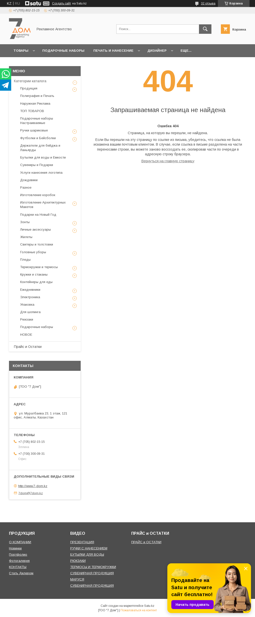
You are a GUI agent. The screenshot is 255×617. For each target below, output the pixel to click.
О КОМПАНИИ (20, 542)
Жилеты (26, 237)
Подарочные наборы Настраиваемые (36, 121)
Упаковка (27, 304)
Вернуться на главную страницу (167, 161)
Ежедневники (30, 289)
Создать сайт (61, 3)
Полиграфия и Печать (37, 96)
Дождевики (29, 180)
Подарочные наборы (63, 50)
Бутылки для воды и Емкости (43, 157)
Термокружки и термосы (39, 267)
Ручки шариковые (34, 130)
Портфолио (18, 554)
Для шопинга (30, 312)
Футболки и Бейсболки (38, 138)
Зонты (25, 222)
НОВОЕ (26, 334)
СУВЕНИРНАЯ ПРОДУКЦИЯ (92, 573)
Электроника (30, 297)
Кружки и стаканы (34, 274)
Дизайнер (157, 50)
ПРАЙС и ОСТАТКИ (146, 542)
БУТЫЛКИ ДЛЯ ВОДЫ (87, 554)
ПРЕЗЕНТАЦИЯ (82, 542)
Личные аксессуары (35, 229)
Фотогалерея (19, 561)
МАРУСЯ (77, 579)
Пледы (25, 259)
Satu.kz (149, 606)
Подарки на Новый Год (38, 214)
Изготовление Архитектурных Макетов (43, 205)
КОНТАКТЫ (17, 567)
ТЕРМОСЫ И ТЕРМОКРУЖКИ (93, 567)
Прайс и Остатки (28, 347)
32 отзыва (208, 3)
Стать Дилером (21, 573)
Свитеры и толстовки (36, 244)
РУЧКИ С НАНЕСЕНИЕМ (88, 548)
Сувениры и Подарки (36, 165)
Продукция (28, 88)
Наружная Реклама (35, 103)
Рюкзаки (26, 319)
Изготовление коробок (37, 195)
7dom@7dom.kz (30, 493)
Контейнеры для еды (36, 282)
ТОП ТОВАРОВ (32, 111)
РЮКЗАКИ (78, 561)
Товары (20, 50)
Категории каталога (30, 81)
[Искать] (205, 29)
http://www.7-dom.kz (32, 486)
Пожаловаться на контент (139, 610)
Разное (25, 187)
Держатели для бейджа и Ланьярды (40, 148)
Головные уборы (33, 252)
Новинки (15, 548)
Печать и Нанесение (113, 50)
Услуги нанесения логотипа (41, 172)
